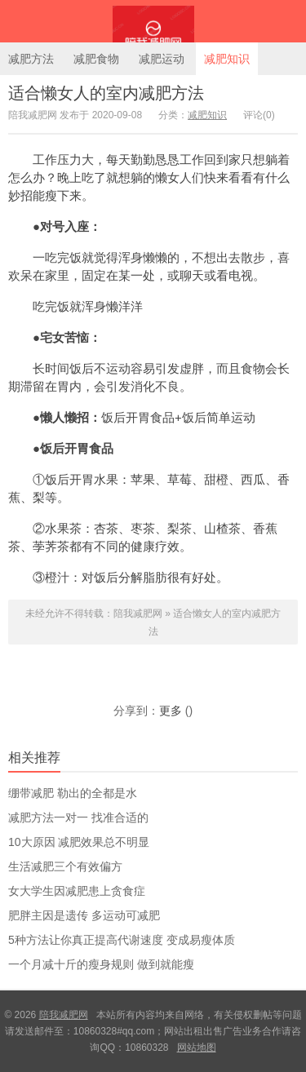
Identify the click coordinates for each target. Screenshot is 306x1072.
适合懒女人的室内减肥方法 (106, 93)
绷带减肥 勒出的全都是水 (72, 793)
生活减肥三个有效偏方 (65, 866)
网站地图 (196, 1047)
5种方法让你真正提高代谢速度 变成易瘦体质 (121, 939)
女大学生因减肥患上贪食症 (76, 890)
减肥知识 (227, 58)
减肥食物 (96, 58)
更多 (170, 710)
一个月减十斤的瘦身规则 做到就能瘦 (101, 964)
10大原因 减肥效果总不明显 (78, 841)
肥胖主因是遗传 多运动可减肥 (84, 915)
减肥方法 (31, 58)
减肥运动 (161, 58)
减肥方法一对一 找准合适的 (78, 817)
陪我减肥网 (153, 21)
